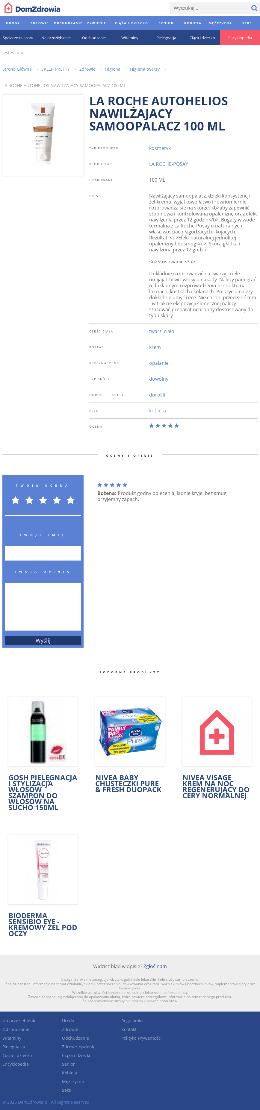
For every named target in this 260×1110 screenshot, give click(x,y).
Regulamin (132, 1021)
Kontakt (129, 1029)
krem (155, 347)
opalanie (159, 363)
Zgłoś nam (155, 966)
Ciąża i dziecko (17, 1055)
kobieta (157, 410)
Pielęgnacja (13, 1047)
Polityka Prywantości (141, 1038)
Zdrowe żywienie (79, 1047)
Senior (68, 1064)
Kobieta (69, 1073)
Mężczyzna (73, 1081)
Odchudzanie (15, 1029)
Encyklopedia (15, 1064)
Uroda (68, 1021)
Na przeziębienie (19, 1021)
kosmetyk (160, 148)
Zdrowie (70, 1029)
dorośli (157, 394)
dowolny (158, 379)
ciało (169, 331)
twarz (155, 331)
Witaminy (11, 1038)
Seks (66, 1090)
